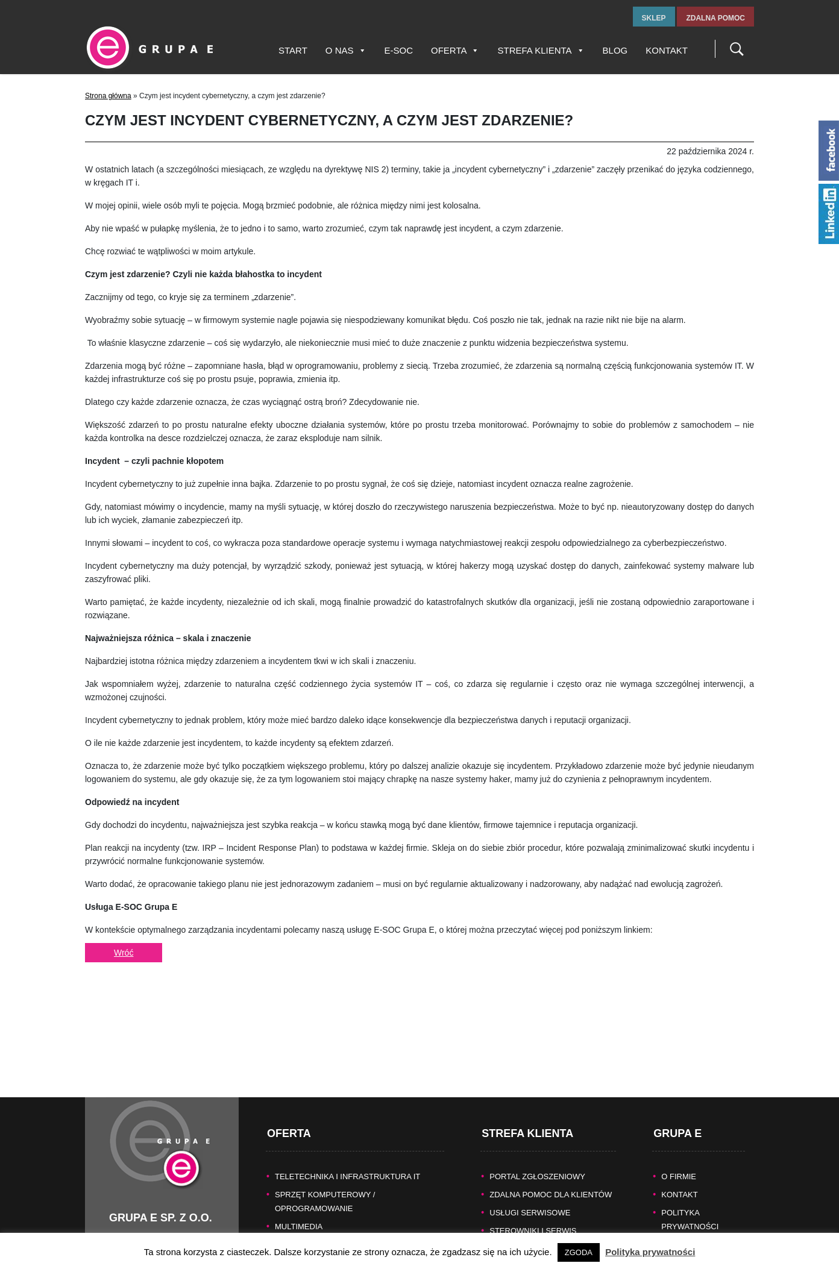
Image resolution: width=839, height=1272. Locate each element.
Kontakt (667, 50)
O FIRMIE (678, 1115)
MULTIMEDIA (298, 1165)
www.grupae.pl (137, 1222)
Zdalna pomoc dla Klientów (550, 1133)
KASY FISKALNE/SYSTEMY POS (334, 1183)
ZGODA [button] (578, 1252)
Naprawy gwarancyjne (540, 1187)
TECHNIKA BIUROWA (314, 1219)
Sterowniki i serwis (532, 1169)
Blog (615, 50)
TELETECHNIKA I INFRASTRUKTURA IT (347, 1115)
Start (292, 50)
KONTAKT (679, 1133)
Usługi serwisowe (529, 1151)
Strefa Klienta (540, 50)
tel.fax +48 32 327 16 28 (154, 1195)
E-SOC (399, 50)
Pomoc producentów (536, 1206)
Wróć (123, 952)
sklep (654, 18)
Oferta (455, 50)
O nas (345, 50)
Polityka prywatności (650, 1252)
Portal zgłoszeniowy (537, 1115)
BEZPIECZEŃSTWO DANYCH (329, 1201)
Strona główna (108, 96)
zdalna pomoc (715, 18)
